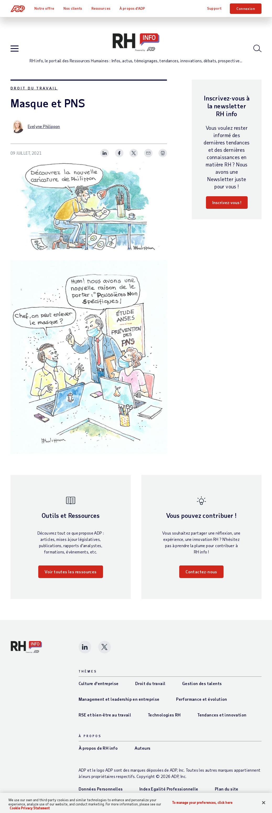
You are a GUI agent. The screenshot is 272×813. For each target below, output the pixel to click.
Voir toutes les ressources (70, 571)
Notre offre (44, 8)
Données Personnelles (101, 788)
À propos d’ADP (132, 8)
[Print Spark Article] (163, 153)
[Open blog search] (257, 48)
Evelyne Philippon (44, 126)
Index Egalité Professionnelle (168, 788)
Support (214, 8)
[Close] (263, 802)
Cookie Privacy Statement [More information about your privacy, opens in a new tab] (30, 808)
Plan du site (226, 788)
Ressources (100, 8)
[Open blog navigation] (14, 49)
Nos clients (72, 8)
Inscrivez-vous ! (226, 202)
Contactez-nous (201, 571)
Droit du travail (34, 88)
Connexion (245, 8)
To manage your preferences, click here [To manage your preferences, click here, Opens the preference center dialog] (202, 802)
